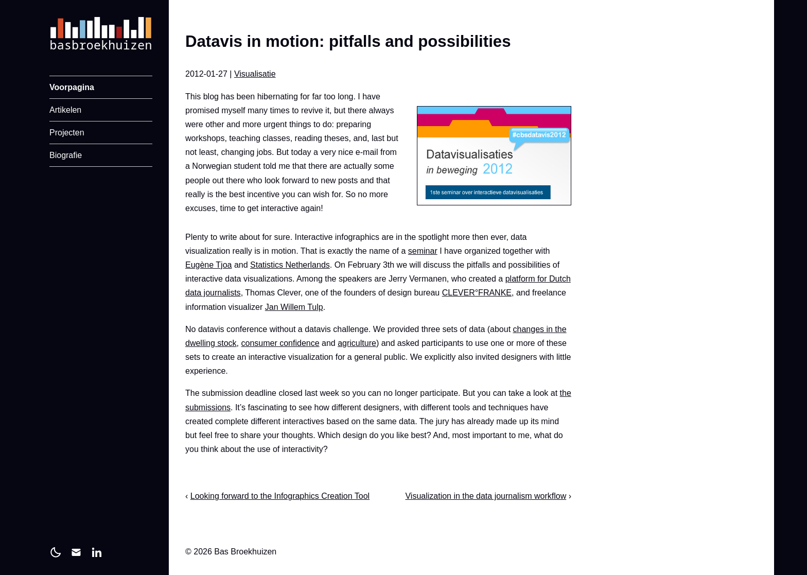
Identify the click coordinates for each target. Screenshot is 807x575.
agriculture (357, 343)
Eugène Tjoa (208, 264)
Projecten (66, 132)
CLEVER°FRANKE (477, 292)
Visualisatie (255, 73)
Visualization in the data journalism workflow (485, 496)
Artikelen (65, 110)
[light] (55, 552)
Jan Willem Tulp (294, 307)
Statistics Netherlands (290, 264)
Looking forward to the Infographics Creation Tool (280, 496)
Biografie (65, 155)
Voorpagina (71, 87)
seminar (422, 251)
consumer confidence (280, 343)
